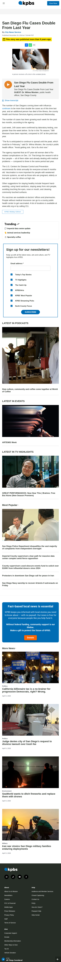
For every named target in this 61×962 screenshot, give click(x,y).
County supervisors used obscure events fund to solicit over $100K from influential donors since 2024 (30, 567)
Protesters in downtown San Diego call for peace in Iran (28, 576)
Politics (5, 686)
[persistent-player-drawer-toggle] (58, 959)
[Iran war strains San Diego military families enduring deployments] (30, 825)
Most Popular (10, 505)
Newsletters (8, 895)
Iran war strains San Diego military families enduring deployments (26, 847)
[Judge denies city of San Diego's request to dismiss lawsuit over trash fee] (30, 720)
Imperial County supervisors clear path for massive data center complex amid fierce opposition (28, 557)
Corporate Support (10, 933)
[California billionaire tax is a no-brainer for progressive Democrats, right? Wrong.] (30, 667)
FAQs (33, 903)
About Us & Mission (11, 891)
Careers (7, 899)
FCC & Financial (9, 903)
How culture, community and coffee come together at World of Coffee (30, 390)
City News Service (13, 32)
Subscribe (30, 312)
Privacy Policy (9, 915)
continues (6, 108)
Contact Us (35, 899)
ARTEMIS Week (9, 442)
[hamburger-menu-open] (4, 3)
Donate (30, 637)
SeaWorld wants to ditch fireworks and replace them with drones (28, 795)
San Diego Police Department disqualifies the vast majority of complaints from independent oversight (29, 547)
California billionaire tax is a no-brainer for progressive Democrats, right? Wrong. (26, 690)
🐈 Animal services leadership (17, 233)
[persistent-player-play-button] (3, 959)
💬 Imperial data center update (17, 228)
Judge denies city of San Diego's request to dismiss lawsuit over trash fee (27, 742)
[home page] (26, 3)
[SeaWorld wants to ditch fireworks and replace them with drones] (30, 772)
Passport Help (36, 911)
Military (5, 843)
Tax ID (6, 949)
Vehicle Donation (10, 953)
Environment (7, 791)
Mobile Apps (8, 907)
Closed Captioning (38, 895)
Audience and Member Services (42, 891)
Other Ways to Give (11, 945)
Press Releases (9, 911)
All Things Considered (14, 960)
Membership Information (12, 941)
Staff (6, 919)
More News (9, 648)
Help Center (36, 915)
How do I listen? (37, 907)
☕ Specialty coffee (12, 237)
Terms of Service (10, 923)
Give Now (53, 3)
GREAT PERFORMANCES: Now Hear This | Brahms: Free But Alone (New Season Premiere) (28, 494)
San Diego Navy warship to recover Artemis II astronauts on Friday (30, 584)
